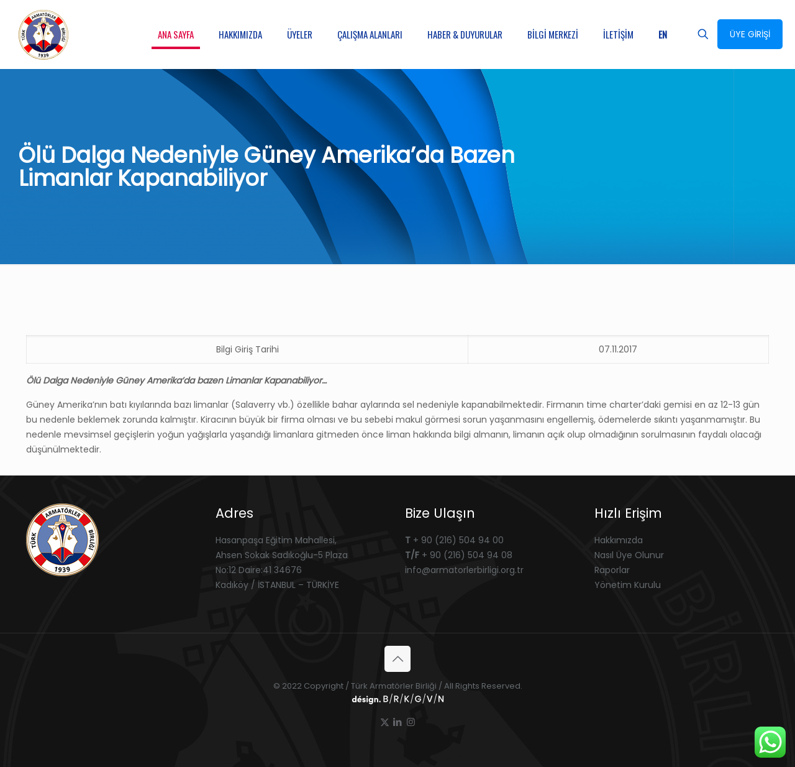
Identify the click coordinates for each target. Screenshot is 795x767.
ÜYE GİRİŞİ (750, 34)
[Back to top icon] (397, 659)
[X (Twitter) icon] (384, 721)
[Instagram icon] (411, 721)
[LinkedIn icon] (397, 721)
